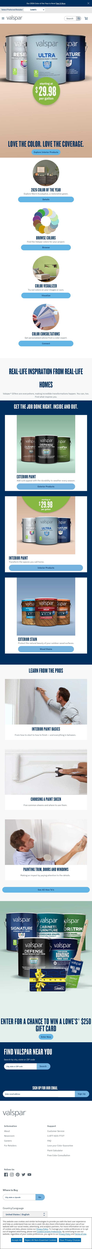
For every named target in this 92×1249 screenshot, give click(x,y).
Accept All (16, 1240)
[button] (3, 19)
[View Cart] (86, 18)
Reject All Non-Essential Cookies (40, 1240)
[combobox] (70, 18)
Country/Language (13, 1208)
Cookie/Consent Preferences (49, 1231)
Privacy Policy (42, 1229)
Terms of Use (80, 1234)
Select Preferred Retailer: (12, 9)
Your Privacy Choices (70, 1240)
